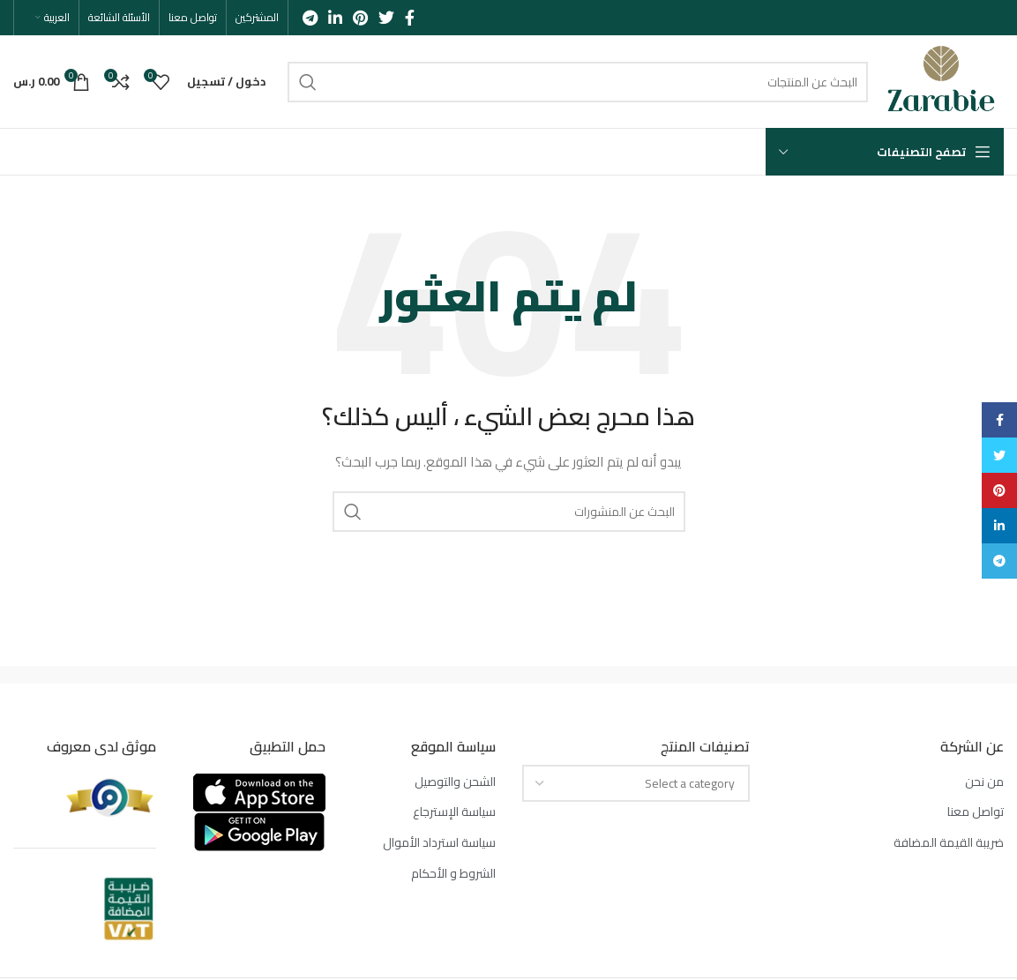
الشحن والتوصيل (455, 782)
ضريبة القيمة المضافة (949, 843)
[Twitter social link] (386, 17)
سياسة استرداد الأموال (439, 843)
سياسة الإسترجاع (454, 812)
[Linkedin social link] (335, 17)
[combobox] (636, 783)
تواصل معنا (975, 812)
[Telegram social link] (310, 17)
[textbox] (690, 783)
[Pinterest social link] (360, 17)
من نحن (984, 782)
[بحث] (578, 82)
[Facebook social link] (410, 17)
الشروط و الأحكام (453, 874)
